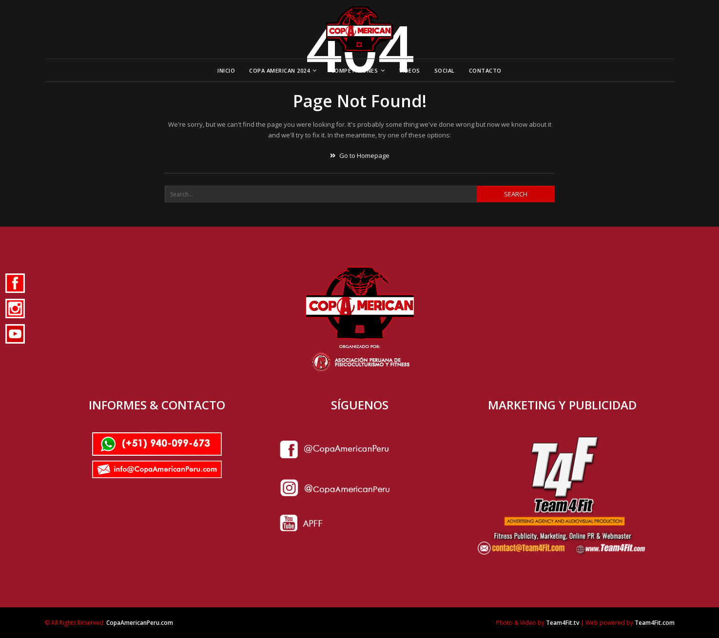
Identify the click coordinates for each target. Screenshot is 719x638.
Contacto (485, 70)
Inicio (226, 70)
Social (444, 70)
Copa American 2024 (279, 70)
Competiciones (354, 70)
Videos (409, 70)
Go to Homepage (359, 155)
